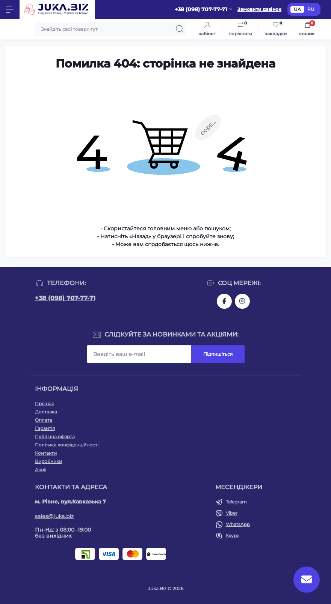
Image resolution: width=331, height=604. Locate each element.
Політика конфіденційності (66, 445)
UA (297, 9)
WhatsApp (238, 524)
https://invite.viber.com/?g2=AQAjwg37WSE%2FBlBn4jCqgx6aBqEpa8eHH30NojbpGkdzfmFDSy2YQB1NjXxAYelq (242, 301)
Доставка (46, 412)
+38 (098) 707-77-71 (65, 298)
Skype (232, 535)
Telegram (236, 502)
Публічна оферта (55, 436)
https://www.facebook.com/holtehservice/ (224, 301)
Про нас (44, 403)
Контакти (46, 453)
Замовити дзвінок (259, 9)
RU (310, 9)
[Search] (179, 29)
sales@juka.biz (54, 516)
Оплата (43, 420)
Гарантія (45, 428)
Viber (231, 513)
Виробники (48, 461)
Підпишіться (218, 354)
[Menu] (10, 9)
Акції (40, 469)
